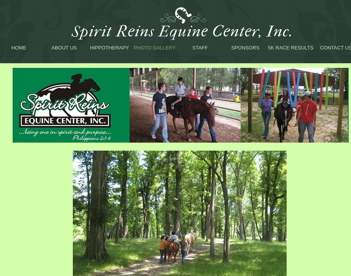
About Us (64, 48)
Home (18, 48)
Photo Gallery (155, 48)
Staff (200, 48)
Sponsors (245, 48)
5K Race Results (290, 48)
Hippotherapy (109, 48)
